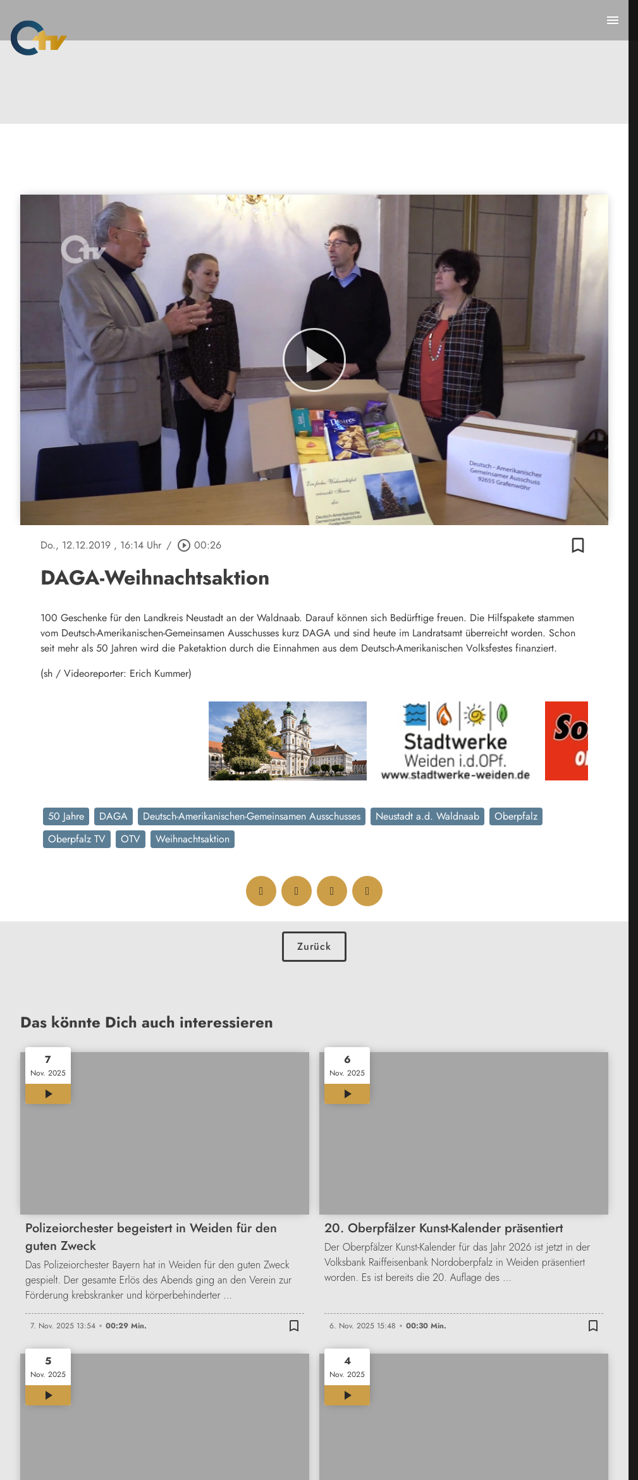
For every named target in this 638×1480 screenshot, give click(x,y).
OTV (130, 839)
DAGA (113, 816)
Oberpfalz (515, 816)
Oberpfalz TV (77, 839)
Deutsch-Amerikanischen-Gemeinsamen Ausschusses (251, 816)
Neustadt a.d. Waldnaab (427, 816)
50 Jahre (66, 816)
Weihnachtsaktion (193, 839)
